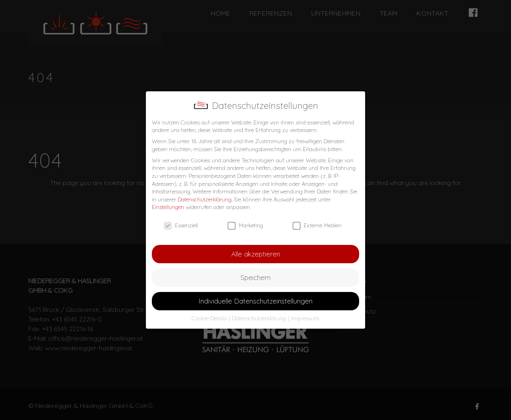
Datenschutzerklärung (205, 199)
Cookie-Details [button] (210, 318)
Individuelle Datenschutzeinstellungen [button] (255, 300)
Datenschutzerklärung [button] (259, 318)
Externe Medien (317, 225)
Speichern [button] (255, 277)
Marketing (245, 225)
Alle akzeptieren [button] (255, 253)
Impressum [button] (305, 318)
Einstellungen (168, 207)
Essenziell (181, 225)
